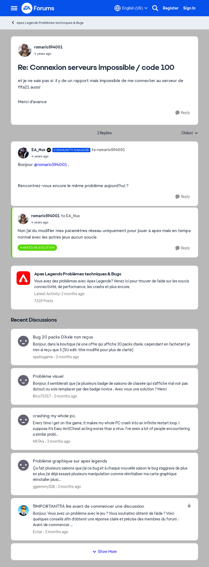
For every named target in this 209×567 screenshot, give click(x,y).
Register (171, 8)
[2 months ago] (66, 357)
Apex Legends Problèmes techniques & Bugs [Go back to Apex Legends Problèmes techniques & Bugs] (47, 22)
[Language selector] (131, 8)
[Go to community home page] (38, 8)
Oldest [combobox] (189, 133)
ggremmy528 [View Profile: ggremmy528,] (44, 486)
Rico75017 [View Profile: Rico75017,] (42, 396)
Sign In (189, 8)
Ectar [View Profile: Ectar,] (37, 531)
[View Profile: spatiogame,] (23, 341)
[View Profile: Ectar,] (23, 510)
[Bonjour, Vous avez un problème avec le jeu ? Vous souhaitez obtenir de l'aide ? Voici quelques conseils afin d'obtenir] (109, 519)
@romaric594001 (50, 164)
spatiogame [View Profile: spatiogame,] (43, 356)
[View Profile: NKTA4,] (23, 420)
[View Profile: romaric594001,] (24, 50)
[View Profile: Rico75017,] (23, 380)
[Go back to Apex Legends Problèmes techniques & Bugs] (113, 274)
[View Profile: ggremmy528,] (23, 465)
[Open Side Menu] (14, 8)
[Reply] (182, 112)
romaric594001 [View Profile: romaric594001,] (48, 47)
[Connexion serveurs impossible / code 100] (48, 53)
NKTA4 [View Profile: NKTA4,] (38, 441)
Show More (104, 551)
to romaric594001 (108, 149)
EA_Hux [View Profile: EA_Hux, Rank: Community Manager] (38, 149)
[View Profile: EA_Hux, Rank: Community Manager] (23, 153)
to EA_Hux (70, 215)
